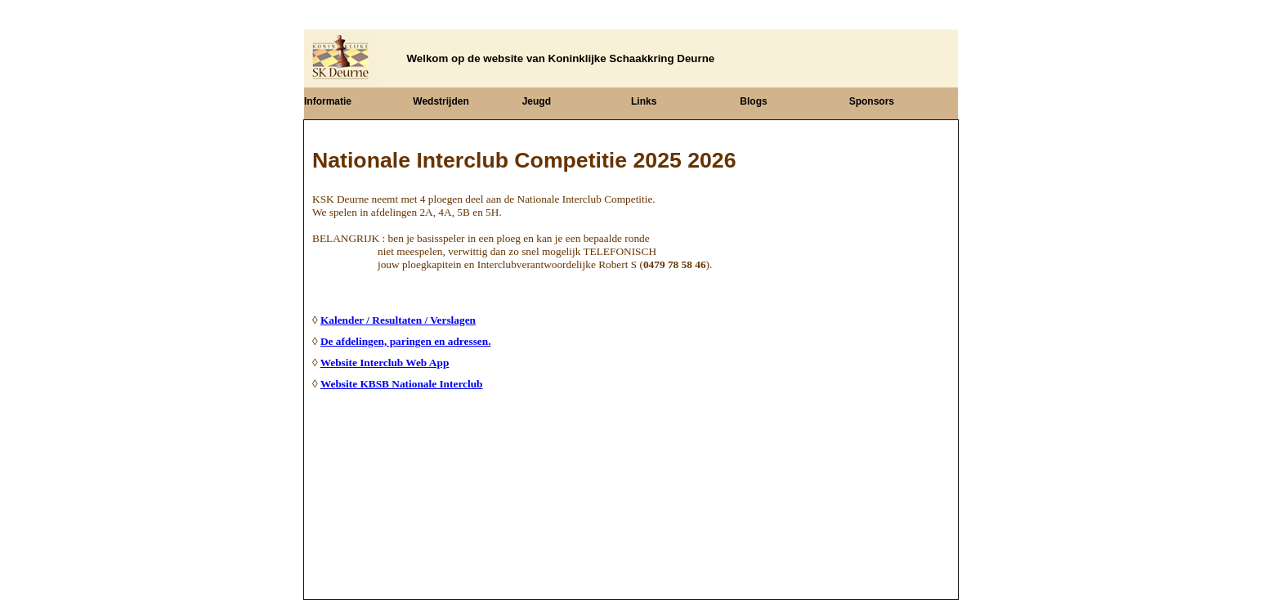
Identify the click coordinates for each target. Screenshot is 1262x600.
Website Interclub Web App (385, 362)
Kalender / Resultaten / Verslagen (398, 320)
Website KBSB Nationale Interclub (401, 384)
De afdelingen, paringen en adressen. (405, 341)
